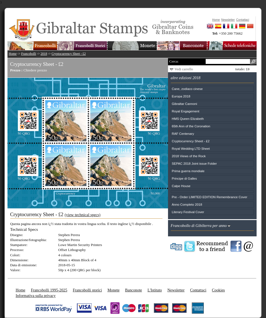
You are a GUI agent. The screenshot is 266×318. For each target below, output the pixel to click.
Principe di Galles (184, 178)
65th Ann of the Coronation (191, 126)
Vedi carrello (184, 69)
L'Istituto (155, 290)
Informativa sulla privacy (36, 295)
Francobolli (28, 54)
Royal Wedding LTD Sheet (191, 148)
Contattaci (198, 290)
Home (13, 54)
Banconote (133, 290)
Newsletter (176, 290)
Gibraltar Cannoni (184, 103)
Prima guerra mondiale (188, 171)
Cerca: (174, 61)
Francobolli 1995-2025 (49, 290)
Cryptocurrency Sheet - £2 (68, 54)
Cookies (218, 290)
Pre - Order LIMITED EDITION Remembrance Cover (209, 197)
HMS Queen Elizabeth (188, 118)
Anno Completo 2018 (187, 204)
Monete (113, 290)
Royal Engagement (185, 111)
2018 (44, 54)
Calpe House (181, 186)
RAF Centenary (183, 133)
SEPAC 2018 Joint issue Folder (194, 163)
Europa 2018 (181, 96)
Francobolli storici (87, 290)
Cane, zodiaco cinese (187, 89)
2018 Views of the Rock (189, 156)
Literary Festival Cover (188, 212)
